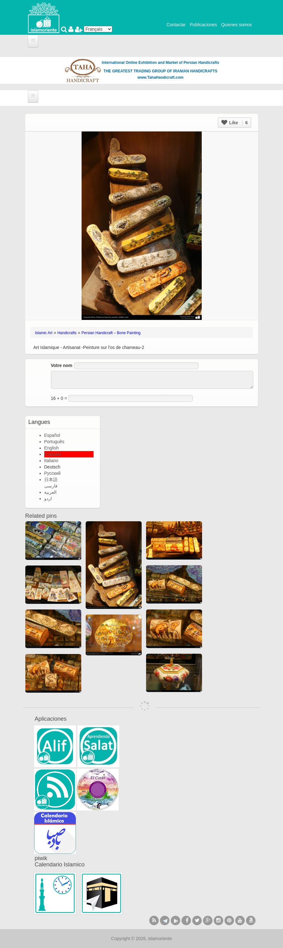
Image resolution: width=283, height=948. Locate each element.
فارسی (51, 486)
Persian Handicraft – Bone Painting (111, 333)
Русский (52, 473)
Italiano (51, 460)
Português (54, 441)
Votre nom (61, 365)
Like (234, 123)
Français (52, 454)
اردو (48, 498)
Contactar (176, 24)
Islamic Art (43, 333)
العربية (50, 492)
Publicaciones (203, 24)
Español (52, 435)
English (51, 447)
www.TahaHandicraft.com (160, 77)
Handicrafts (67, 333)
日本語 (51, 479)
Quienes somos (236, 24)
